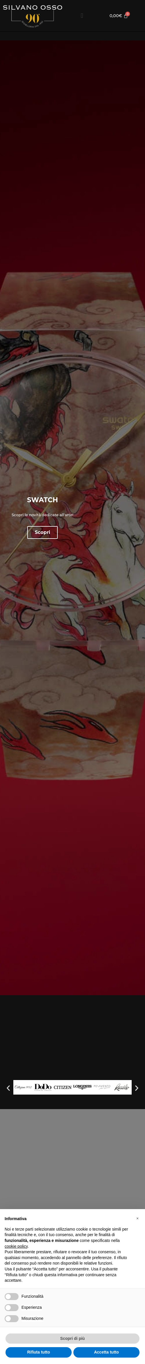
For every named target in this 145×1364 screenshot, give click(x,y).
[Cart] (119, 16)
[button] (81, 15)
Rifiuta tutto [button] (38, 1352)
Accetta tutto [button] (106, 1352)
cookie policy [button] (16, 1246)
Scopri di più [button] (72, 1338)
